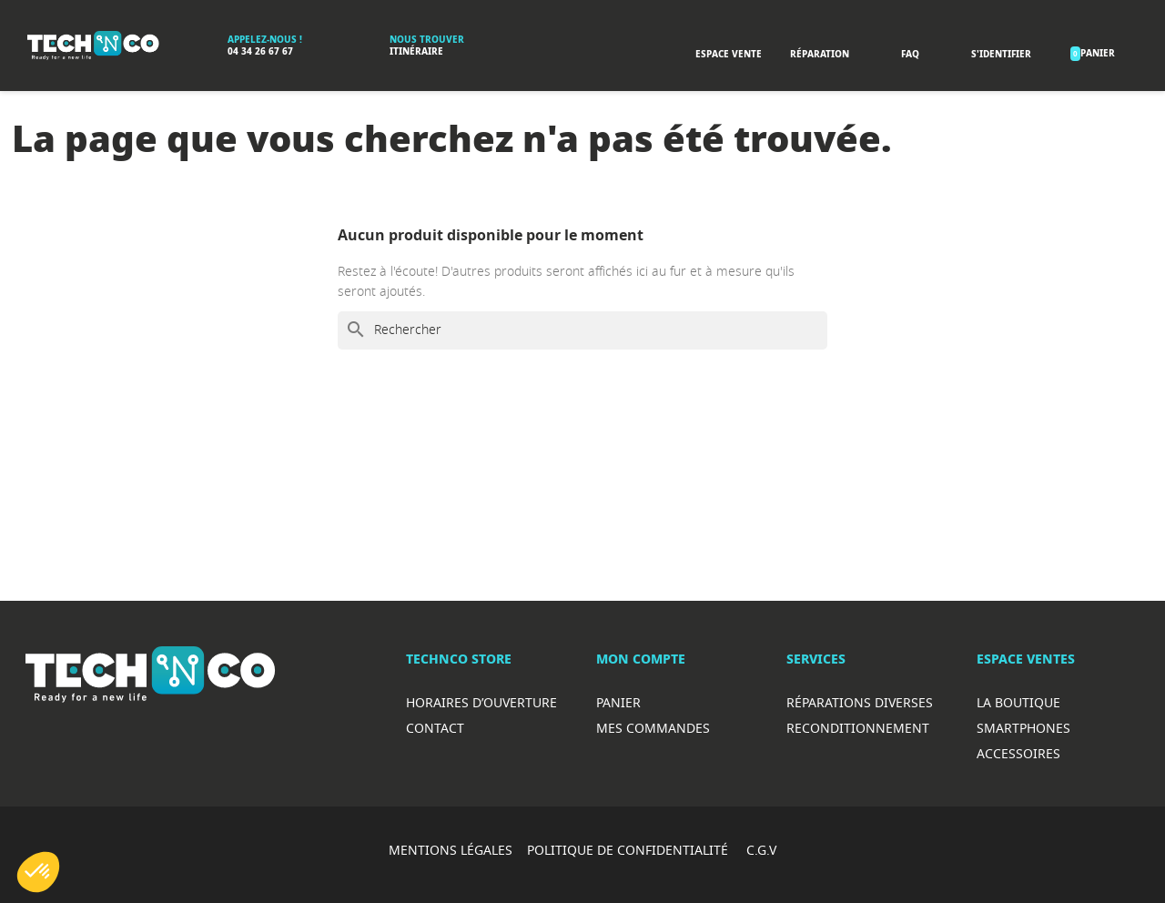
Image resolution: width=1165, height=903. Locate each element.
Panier (618, 702)
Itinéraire (416, 51)
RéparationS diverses (859, 702)
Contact (435, 727)
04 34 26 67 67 (260, 51)
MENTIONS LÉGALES (450, 849)
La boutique (1018, 702)
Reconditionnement (857, 727)
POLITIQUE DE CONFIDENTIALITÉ (629, 849)
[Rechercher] (582, 330)
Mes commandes (653, 727)
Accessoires (1018, 753)
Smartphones (1023, 727)
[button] (38, 872)
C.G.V (761, 849)
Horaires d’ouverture (481, 702)
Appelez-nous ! (265, 39)
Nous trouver (427, 39)
